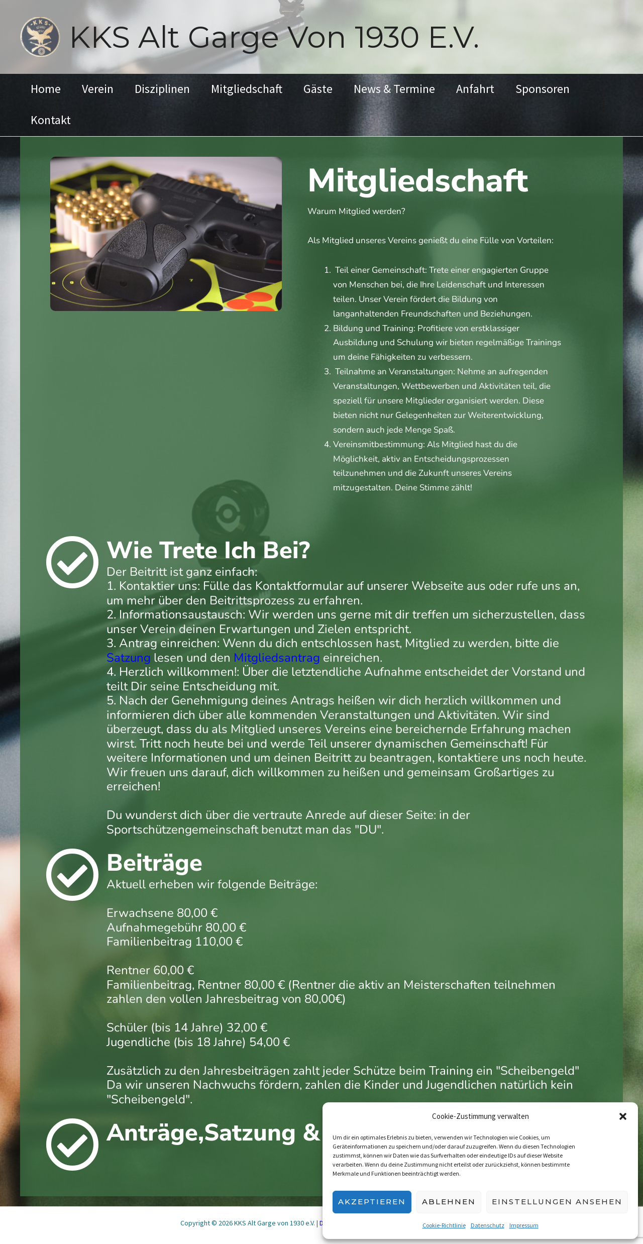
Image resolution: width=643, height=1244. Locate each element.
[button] (623, 1116)
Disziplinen (169, 88)
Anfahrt (495, 88)
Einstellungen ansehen (557, 1201)
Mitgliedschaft (257, 88)
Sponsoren (565, 88)
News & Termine (411, 88)
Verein (102, 88)
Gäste (331, 88)
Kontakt (52, 120)
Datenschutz (487, 1225)
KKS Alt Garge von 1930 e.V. (274, 37)
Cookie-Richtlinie (444, 1225)
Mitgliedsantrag (277, 658)
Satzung (128, 658)
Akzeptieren (372, 1201)
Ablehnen (449, 1201)
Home (47, 88)
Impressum (524, 1225)
